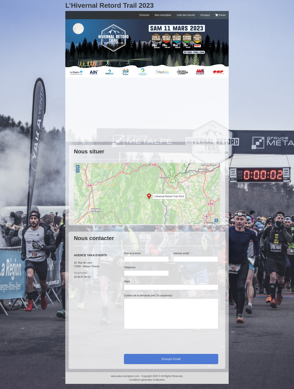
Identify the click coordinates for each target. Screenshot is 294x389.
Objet (127, 281)
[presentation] (155, 341)
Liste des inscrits (186, 15)
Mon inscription (163, 15)
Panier (220, 15)
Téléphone (130, 267)
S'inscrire (144, 15)
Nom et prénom (132, 253)
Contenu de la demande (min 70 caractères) (148, 295)
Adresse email (181, 253)
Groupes (205, 15)
